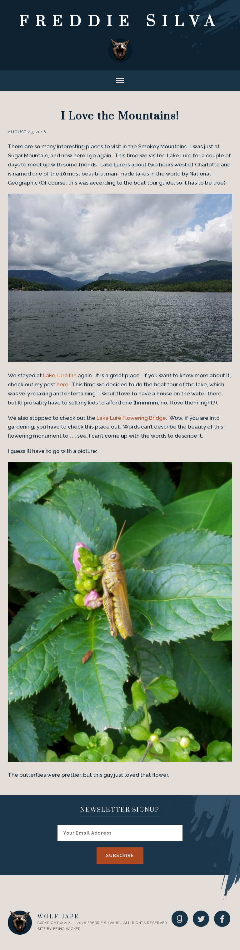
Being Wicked (67, 929)
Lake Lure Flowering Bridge (131, 418)
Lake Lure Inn (60, 375)
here (62, 384)
